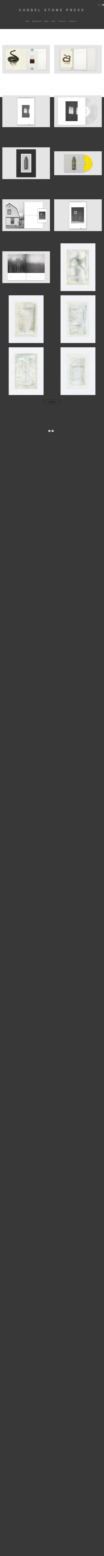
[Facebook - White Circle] (53, 431)
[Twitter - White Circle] (49, 431)
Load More (52, 402)
